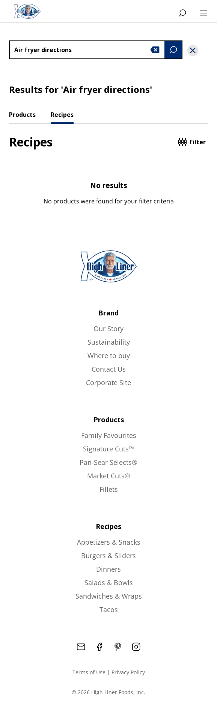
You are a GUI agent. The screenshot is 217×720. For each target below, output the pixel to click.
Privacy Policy (128, 672)
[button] (155, 49)
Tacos (108, 609)
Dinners (108, 569)
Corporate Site (108, 382)
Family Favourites (108, 435)
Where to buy (108, 355)
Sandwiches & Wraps (108, 596)
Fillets (108, 489)
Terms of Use (88, 672)
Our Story (108, 328)
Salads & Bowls (108, 582)
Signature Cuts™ (108, 448)
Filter (192, 142)
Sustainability (108, 342)
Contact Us (109, 368)
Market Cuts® (108, 475)
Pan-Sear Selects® (108, 462)
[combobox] (95, 49)
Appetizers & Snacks (108, 542)
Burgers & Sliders (108, 555)
